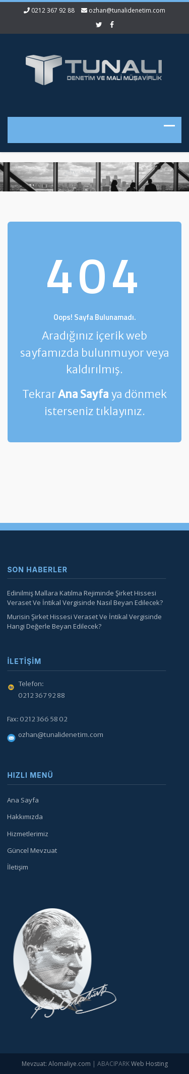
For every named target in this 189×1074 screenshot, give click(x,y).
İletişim (16, 866)
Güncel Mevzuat (30, 850)
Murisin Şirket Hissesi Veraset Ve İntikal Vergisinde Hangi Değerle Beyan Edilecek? (83, 621)
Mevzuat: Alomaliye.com (56, 1063)
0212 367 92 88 (53, 10)
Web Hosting (149, 1063)
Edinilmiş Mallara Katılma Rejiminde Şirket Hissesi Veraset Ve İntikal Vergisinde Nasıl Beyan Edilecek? (83, 597)
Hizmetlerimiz (26, 833)
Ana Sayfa (21, 799)
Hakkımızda (23, 816)
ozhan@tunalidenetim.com (127, 10)
